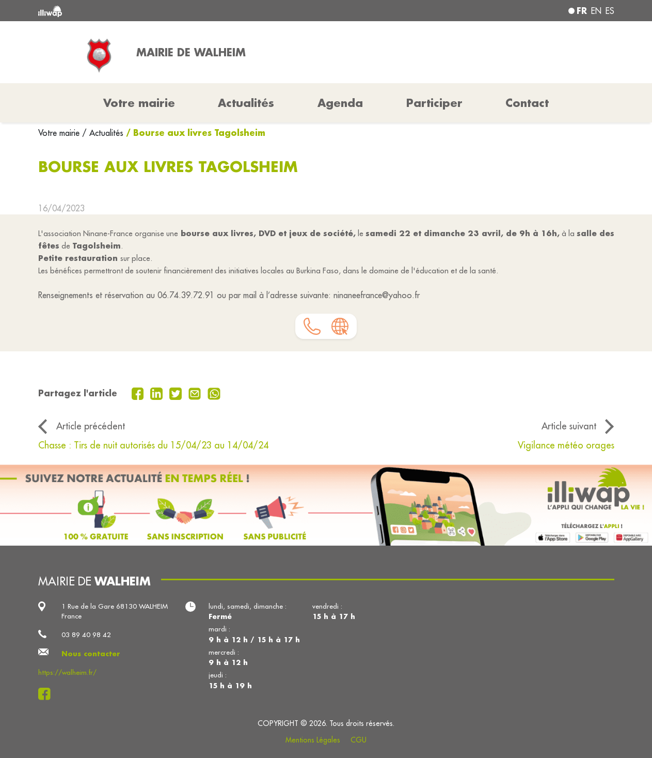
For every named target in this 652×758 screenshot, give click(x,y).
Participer (434, 103)
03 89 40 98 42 (86, 634)
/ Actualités (102, 133)
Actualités (246, 103)
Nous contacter (90, 653)
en (596, 11)
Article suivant (569, 426)
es (610, 11)
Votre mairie (60, 133)
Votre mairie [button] (139, 103)
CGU (359, 740)
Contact (527, 103)
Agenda (340, 103)
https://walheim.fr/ (67, 672)
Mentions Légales (312, 740)
